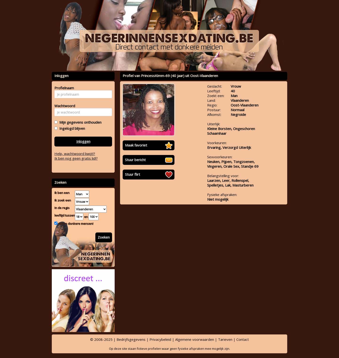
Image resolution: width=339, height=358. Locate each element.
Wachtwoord (63, 105)
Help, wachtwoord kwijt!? (74, 153)
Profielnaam (63, 87)
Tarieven (225, 339)
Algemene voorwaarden (194, 339)
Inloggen (83, 141)
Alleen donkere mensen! (75, 223)
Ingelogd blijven (71, 128)
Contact (242, 339)
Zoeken (104, 237)
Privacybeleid (160, 339)
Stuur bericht (135, 159)
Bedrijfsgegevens (131, 339)
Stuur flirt (132, 174)
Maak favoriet (136, 145)
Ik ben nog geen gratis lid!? (76, 158)
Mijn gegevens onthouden (79, 122)
